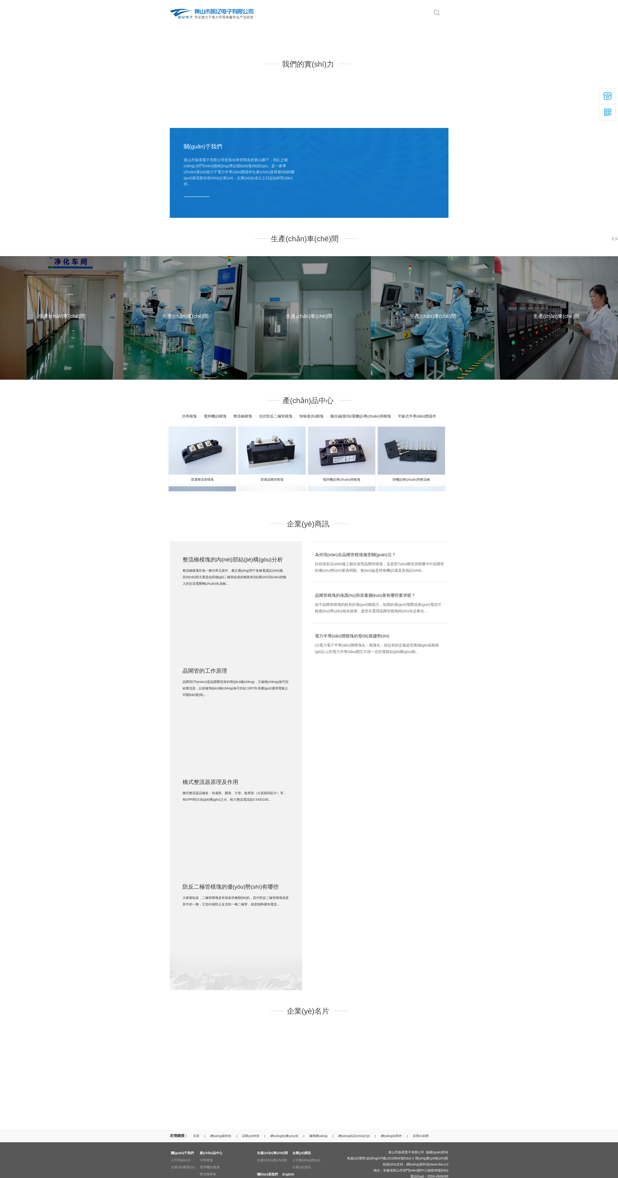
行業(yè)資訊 (301, 1167)
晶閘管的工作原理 (205, 671)
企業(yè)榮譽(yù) (183, 1167)
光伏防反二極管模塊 (275, 416)
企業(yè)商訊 (338, 24)
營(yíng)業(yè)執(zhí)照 (431, 1158)
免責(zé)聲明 (356, 1158)
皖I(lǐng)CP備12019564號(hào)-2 (390, 1158)
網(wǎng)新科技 (221, 1136)
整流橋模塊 (242, 416)
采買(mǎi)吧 (421, 1136)
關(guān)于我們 (220, 24)
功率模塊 (189, 416)
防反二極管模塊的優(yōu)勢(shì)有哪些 (231, 887)
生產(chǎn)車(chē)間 (304, 24)
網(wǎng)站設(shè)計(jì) (354, 1136)
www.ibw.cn (438, 1164)
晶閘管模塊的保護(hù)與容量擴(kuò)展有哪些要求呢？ (365, 595)
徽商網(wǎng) (318, 1136)
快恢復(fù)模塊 (311, 416)
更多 (614, 239)
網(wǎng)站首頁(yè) (184, 24)
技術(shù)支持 (393, 1164)
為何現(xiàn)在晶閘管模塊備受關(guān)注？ (355, 554)
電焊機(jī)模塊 (215, 416)
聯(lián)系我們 (378, 24)
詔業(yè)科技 (250, 1136)
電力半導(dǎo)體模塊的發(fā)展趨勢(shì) (352, 636)
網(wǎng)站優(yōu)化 (284, 1136)
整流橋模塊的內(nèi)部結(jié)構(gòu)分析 (233, 559)
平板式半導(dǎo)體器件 (417, 416)
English (413, 24)
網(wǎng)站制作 (391, 1136)
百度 (196, 1136)
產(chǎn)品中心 (260, 24)
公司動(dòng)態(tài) (306, 1160)
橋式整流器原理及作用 (210, 782)
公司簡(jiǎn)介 (181, 1160)
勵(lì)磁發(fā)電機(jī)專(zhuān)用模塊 (360, 416)
